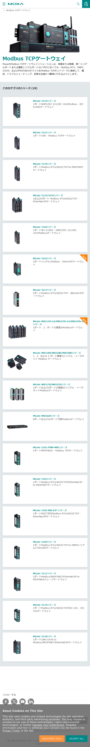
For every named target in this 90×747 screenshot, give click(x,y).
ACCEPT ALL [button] (76, 738)
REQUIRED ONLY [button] (52, 738)
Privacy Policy (11, 730)
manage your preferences (48, 725)
